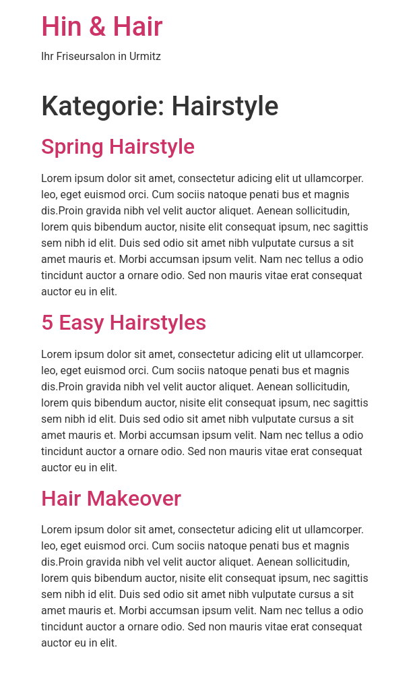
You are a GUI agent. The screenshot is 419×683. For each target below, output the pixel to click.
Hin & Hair (102, 26)
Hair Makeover (111, 498)
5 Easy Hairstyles (124, 322)
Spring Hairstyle (118, 146)
